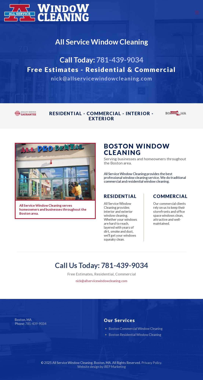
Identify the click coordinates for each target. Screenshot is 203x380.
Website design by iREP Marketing (101, 367)
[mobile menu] (197, 12)
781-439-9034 (119, 59)
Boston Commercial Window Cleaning (136, 329)
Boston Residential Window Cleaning (135, 335)
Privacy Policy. (151, 363)
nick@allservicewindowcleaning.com (101, 281)
